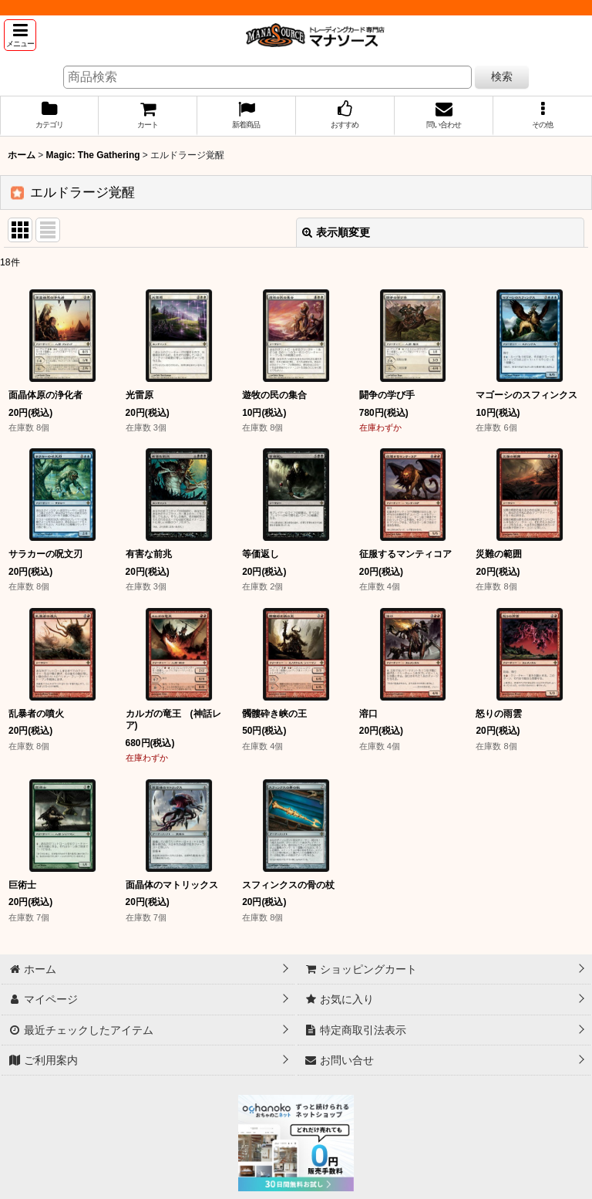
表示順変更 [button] (336, 232)
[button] (20, 35)
